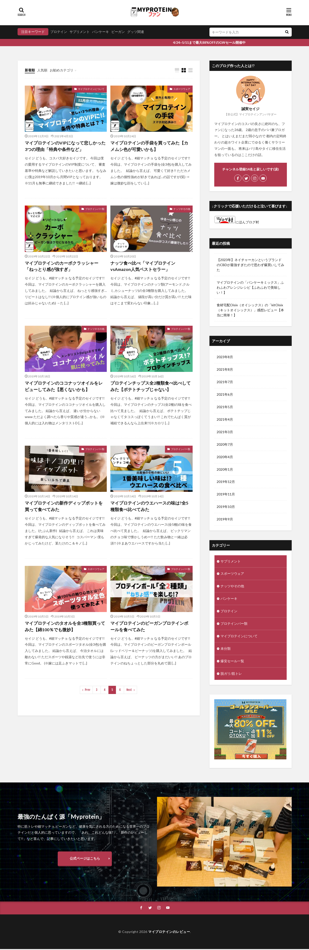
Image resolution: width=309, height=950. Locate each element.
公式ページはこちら (85, 859)
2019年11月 (226, 495)
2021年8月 (225, 370)
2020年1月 (225, 470)
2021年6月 (225, 395)
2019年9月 (225, 520)
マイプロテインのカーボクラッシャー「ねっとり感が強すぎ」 (61, 266)
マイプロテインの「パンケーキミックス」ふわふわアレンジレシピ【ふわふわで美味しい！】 (250, 287)
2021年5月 (225, 407)
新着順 (30, 70)
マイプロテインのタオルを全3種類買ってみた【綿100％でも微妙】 (65, 626)
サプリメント (79, 32)
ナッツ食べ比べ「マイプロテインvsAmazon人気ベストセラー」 (142, 266)
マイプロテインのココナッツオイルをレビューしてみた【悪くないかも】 (64, 386)
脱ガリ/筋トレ (231, 674)
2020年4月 (225, 457)
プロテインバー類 (94, 208)
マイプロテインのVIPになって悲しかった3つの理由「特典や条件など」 (65, 146)
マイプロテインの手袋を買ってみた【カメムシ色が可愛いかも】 (149, 146)
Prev (87, 690)
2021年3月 (225, 432)
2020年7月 (225, 445)
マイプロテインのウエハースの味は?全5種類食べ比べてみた (149, 506)
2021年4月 (225, 420)
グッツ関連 (135, 32)
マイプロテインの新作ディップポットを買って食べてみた (64, 506)
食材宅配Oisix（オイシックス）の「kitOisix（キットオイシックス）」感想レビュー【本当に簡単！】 (250, 310)
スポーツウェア (181, 89)
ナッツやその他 (181, 208)
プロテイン (58, 32)
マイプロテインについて (91, 89)
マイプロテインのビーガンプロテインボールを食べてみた (149, 626)
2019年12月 (226, 482)
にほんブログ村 (236, 222)
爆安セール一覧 (232, 662)
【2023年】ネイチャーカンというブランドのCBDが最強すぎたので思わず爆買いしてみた (250, 265)
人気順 (42, 70)
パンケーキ (100, 32)
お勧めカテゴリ (61, 70)
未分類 (226, 649)
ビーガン (118, 32)
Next (129, 690)
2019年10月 (226, 507)
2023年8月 (225, 357)
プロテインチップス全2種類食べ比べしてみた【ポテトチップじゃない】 (150, 386)
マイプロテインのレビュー (169, 932)
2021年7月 (225, 382)
